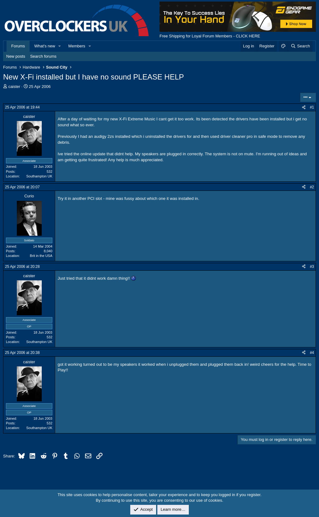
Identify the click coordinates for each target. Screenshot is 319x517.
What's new (44, 46)
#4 (312, 352)
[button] (60, 46)
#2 (312, 187)
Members (76, 46)
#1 (312, 107)
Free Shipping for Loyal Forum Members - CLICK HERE (210, 36)
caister (14, 86)
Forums (18, 46)
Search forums (43, 56)
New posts (15, 56)
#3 (312, 266)
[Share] (304, 107)
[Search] (300, 46)
